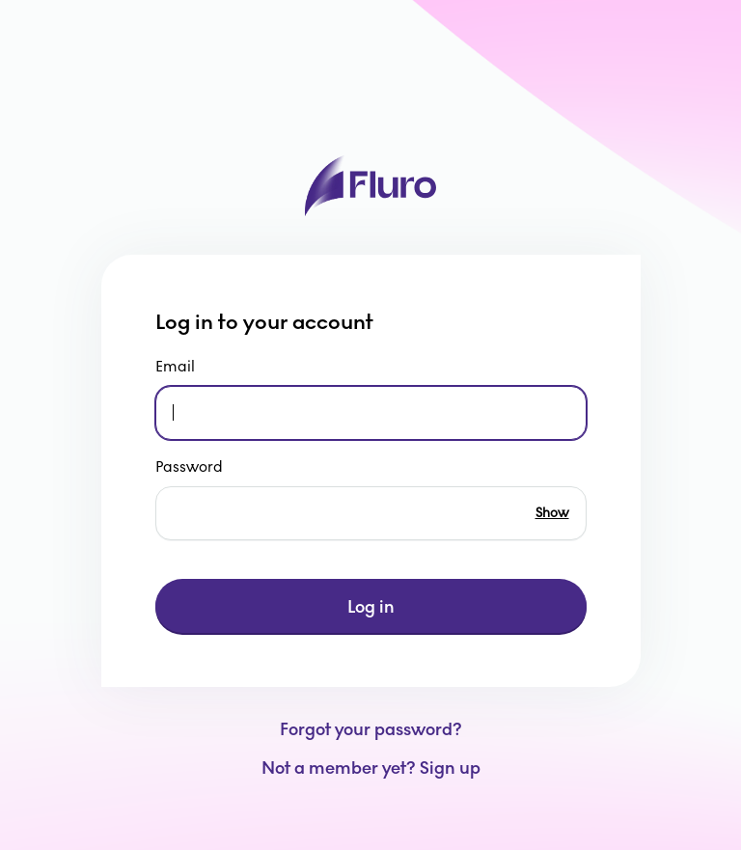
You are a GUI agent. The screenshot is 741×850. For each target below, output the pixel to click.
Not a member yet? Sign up (370, 768)
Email (176, 366)
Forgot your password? (371, 729)
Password (190, 466)
